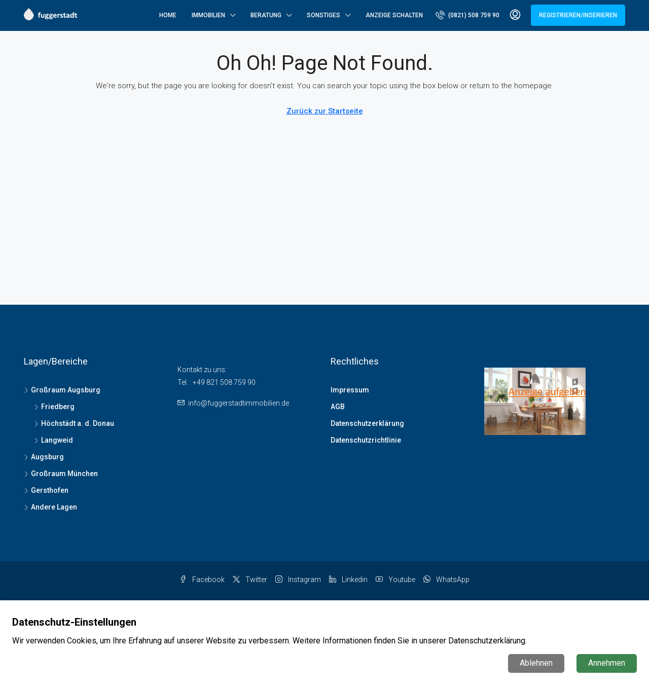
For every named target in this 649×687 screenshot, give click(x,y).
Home (167, 15)
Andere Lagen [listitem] (50, 507)
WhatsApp (446, 579)
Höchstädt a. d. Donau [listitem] (74, 423)
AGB (338, 407)
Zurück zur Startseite (324, 111)
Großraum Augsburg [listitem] (62, 390)
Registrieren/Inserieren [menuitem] (578, 15)
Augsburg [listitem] (44, 457)
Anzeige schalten (394, 15)
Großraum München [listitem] (61, 473)
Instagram (298, 579)
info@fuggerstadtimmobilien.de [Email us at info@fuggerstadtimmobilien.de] (238, 403)
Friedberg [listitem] (54, 407)
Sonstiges (323, 15)
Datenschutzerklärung (367, 423)
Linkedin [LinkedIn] (348, 579)
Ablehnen (536, 663)
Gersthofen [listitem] (46, 490)
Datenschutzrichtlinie (366, 440)
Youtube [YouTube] (395, 579)
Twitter (250, 579)
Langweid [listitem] (53, 440)
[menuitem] (467, 15)
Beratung (265, 15)
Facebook (202, 579)
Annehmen (606, 663)
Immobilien (208, 15)
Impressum (350, 390)
